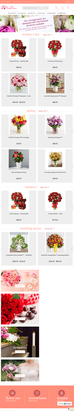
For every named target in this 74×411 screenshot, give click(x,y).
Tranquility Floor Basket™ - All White (19, 255)
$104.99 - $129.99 (19, 102)
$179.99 (55, 220)
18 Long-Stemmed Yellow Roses (55, 172)
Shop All (46, 35)
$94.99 (55, 178)
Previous (2, 54)
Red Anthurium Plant (19, 172)
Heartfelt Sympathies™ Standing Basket (55, 255)
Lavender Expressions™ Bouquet (55, 96)
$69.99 (19, 178)
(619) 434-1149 (6, 1)
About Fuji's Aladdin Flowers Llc (10, 354)
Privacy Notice (49, 409)
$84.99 (55, 102)
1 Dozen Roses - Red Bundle (18, 61)
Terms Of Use (41, 409)
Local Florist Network (59, 409)
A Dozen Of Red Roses (55, 61)
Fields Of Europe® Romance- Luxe (19, 96)
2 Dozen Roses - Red (55, 214)
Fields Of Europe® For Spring (19, 137)
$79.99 (19, 144)
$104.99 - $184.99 (55, 261)
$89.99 (19, 67)
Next (71, 54)
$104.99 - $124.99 (19, 261)
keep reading (47, 357)
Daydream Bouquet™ (55, 137)
